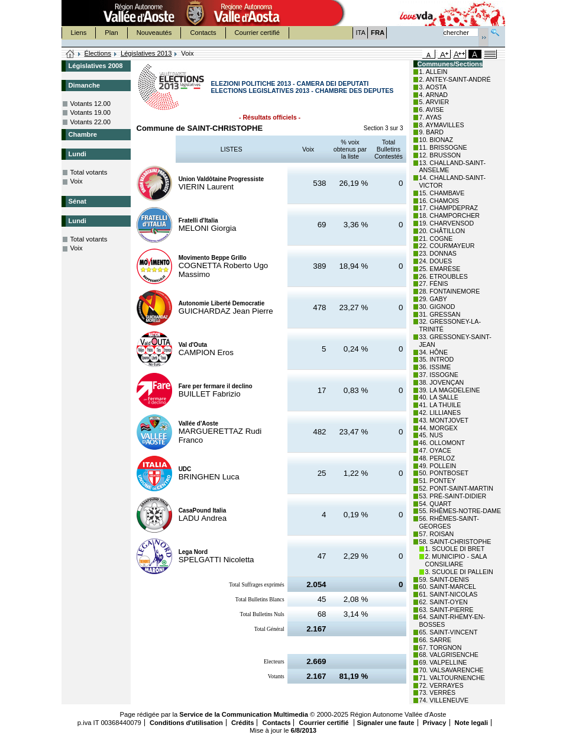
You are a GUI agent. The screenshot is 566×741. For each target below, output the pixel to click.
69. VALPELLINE (443, 662)
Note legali (472, 722)
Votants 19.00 (90, 112)
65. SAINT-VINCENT (448, 632)
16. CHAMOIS (439, 200)
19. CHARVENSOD (446, 223)
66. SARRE (435, 639)
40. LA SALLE (438, 397)
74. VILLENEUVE (444, 700)
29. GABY (433, 298)
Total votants (89, 172)
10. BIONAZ (436, 139)
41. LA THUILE (440, 404)
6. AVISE (431, 109)
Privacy (435, 722)
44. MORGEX (438, 427)
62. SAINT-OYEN (443, 601)
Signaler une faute (386, 722)
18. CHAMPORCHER (449, 215)
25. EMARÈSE (440, 268)
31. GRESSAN (440, 314)
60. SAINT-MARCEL (448, 586)
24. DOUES (435, 261)
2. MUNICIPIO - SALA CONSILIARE (456, 560)
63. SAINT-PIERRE (446, 609)
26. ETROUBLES (443, 276)
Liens (79, 32)
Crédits (242, 722)
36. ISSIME (435, 366)
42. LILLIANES (440, 412)
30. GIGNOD (437, 306)
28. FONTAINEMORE (449, 291)
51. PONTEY (437, 480)
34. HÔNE (433, 352)
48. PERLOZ (437, 458)
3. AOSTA (433, 87)
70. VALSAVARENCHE (451, 670)
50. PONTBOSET (444, 472)
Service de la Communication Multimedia (243, 714)
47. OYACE (435, 450)
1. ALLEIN (433, 71)
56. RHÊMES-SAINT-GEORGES (449, 522)
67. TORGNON (440, 647)
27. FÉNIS (433, 283)
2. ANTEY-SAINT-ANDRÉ (455, 79)
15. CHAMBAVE (442, 192)
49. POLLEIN (438, 465)
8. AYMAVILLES (441, 124)
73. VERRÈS (437, 692)
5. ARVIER (434, 101)
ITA (361, 32)
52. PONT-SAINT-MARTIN (456, 488)
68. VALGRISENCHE (448, 654)
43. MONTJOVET (444, 420)
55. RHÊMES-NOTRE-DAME (460, 510)
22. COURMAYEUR (447, 245)
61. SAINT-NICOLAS (448, 594)
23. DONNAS (438, 253)
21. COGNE (436, 238)
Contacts (203, 32)
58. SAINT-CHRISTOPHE (455, 541)
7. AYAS (430, 117)
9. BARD (431, 132)
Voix (76, 181)
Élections (98, 53)
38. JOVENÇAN (441, 382)
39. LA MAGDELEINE (449, 390)
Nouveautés (154, 32)
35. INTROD (436, 359)
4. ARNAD (433, 94)
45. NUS (431, 435)
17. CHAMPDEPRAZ (448, 207)
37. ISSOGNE (438, 374)
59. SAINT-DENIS (444, 579)
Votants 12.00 (90, 103)
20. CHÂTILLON (442, 230)
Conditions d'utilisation (186, 722)
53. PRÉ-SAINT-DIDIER (453, 496)
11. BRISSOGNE (443, 147)
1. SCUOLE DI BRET (455, 548)
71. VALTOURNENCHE (452, 677)
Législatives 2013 (146, 53)
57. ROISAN (436, 533)
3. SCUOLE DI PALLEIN (459, 571)
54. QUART (435, 503)
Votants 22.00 (90, 121)
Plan (111, 32)
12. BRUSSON (440, 155)
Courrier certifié (257, 32)
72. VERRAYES (441, 685)
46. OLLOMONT (442, 442)
